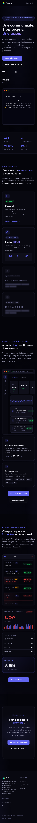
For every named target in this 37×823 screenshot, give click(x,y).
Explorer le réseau (12, 58)
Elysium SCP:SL (25, 784)
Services (23, 377)
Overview (15, 377)
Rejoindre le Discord (13, 64)
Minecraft (23, 781)
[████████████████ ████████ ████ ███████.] (18, 306)
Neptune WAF (6, 806)
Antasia (7, 3)
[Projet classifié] (18, 279)
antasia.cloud (6, 802)
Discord (29, 3)
